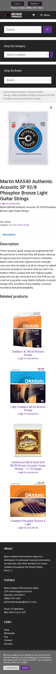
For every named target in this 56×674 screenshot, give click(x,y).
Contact (8, 640)
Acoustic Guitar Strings (19, 225)
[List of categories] (26, 55)
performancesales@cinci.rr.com (20, 602)
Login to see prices (10, 203)
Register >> (35, 4)
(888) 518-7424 (34, 7)
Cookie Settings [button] (11, 668)
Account (8, 643)
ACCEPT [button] (25, 668)
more (7, 570)
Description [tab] (9, 234)
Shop (6, 629)
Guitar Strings (18, 92)
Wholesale (9, 633)
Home (6, 92)
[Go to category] (51, 55)
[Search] (47, 29)
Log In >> (17, 4)
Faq (6, 636)
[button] (51, 107)
